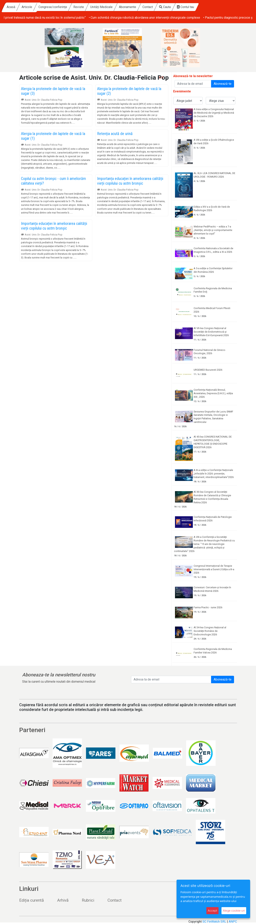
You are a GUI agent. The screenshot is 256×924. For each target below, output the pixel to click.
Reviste (116, 7)
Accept (212, 910)
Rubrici (88, 900)
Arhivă (62, 900)
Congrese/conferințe (90, 7)
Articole (64, 7)
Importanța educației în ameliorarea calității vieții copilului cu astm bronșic (130, 181)
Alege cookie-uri (234, 910)
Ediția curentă (31, 900)
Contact (185, 7)
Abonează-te (222, 84)
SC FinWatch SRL (214, 921)
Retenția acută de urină (115, 133)
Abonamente (165, 7)
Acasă (48, 7)
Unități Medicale (139, 7)
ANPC (233, 921)
